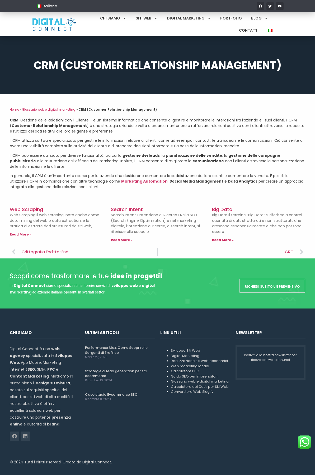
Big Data (222, 209)
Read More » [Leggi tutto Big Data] (223, 240)
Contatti (248, 30)
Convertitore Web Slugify (192, 391)
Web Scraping (26, 209)
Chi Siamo (113, 18)
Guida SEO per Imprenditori (194, 376)
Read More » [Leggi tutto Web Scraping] (20, 234)
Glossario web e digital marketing (49, 109)
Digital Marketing (189, 18)
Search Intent (127, 209)
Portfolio (231, 18)
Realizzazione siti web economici (199, 360)
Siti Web (147, 18)
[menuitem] (47, 6)
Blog (259, 18)
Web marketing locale (190, 366)
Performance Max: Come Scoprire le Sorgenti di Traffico (116, 350)
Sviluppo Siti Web (185, 350)
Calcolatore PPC (185, 371)
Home (14, 109)
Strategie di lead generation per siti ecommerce (116, 373)
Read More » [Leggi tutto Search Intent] (122, 240)
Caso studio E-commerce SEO (111, 394)
